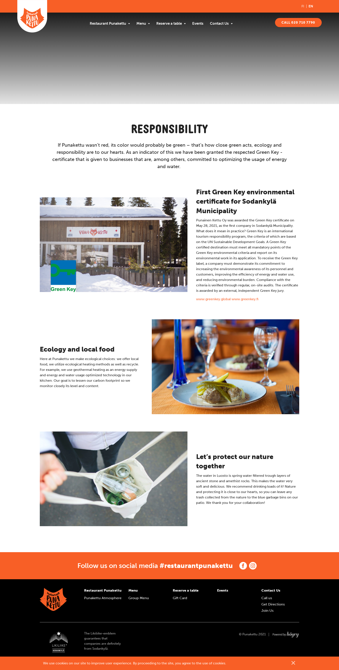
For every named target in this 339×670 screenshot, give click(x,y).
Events (197, 23)
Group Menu (138, 598)
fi (302, 6)
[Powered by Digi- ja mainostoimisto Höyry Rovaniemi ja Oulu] (285, 633)
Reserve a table (169, 23)
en (311, 6)
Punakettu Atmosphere (103, 598)
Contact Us (219, 23)
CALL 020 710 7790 (298, 22)
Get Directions (273, 604)
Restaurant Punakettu (108, 23)
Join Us (267, 610)
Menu (141, 23)
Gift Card (180, 598)
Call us (266, 598)
